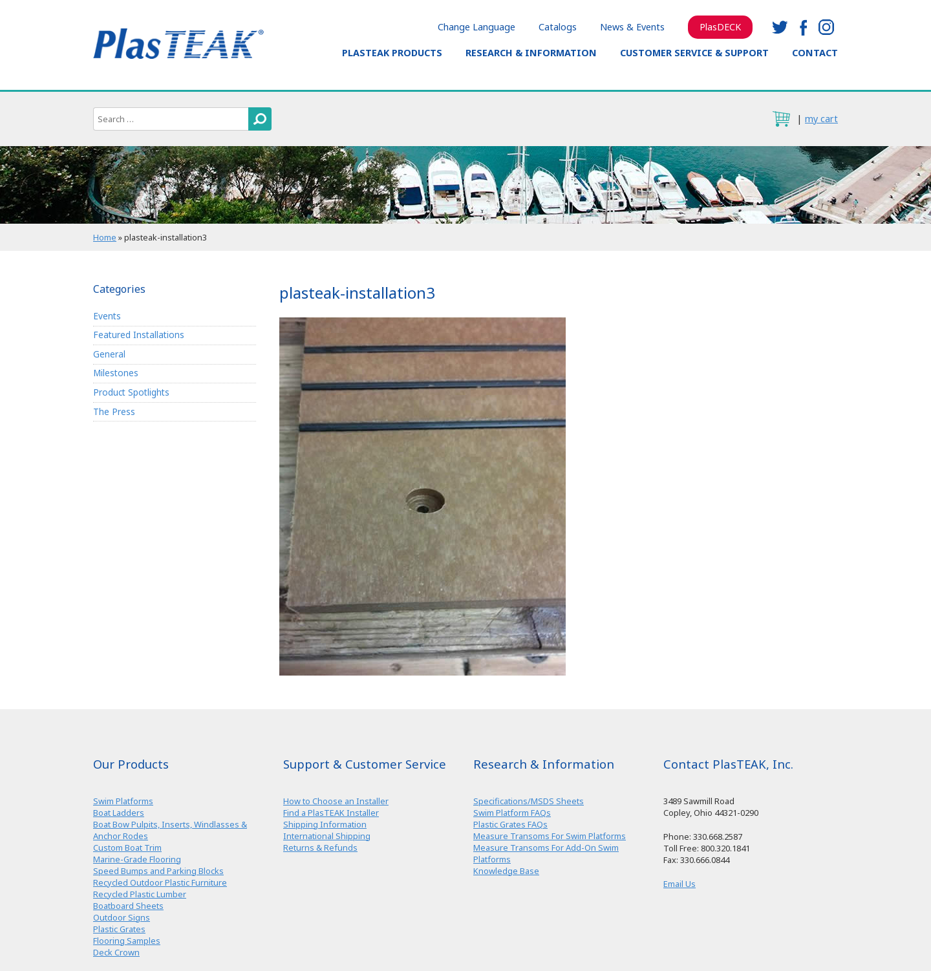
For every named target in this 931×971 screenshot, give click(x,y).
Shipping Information (325, 824)
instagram (826, 27)
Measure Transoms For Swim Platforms (549, 836)
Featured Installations (138, 334)
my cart (821, 118)
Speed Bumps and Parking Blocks (158, 871)
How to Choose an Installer (336, 801)
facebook (803, 27)
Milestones (115, 373)
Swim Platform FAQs (512, 812)
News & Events (632, 27)
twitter (779, 27)
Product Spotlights (131, 392)
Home (104, 237)
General (109, 354)
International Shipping (326, 836)
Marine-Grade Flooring (137, 859)
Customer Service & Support (694, 53)
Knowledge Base (506, 871)
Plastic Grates (119, 929)
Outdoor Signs (121, 917)
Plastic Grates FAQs (510, 824)
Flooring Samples (126, 940)
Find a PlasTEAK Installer (331, 812)
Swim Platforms (123, 801)
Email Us (679, 884)
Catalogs (558, 27)
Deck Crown (116, 952)
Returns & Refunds (320, 847)
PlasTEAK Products (392, 53)
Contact (815, 53)
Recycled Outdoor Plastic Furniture (160, 882)
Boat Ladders (118, 812)
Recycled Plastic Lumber (139, 894)
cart (781, 119)
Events (107, 316)
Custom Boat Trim (127, 847)
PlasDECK (720, 27)
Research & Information (531, 53)
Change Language (476, 27)
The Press (114, 411)
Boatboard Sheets (128, 906)
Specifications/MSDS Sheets (528, 801)
